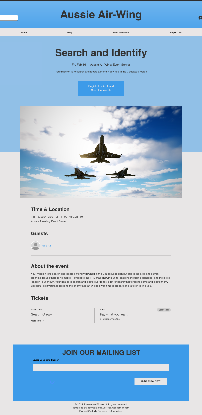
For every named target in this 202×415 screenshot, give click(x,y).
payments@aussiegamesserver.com (108, 407)
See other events (101, 90)
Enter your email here (45, 360)
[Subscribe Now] (150, 381)
